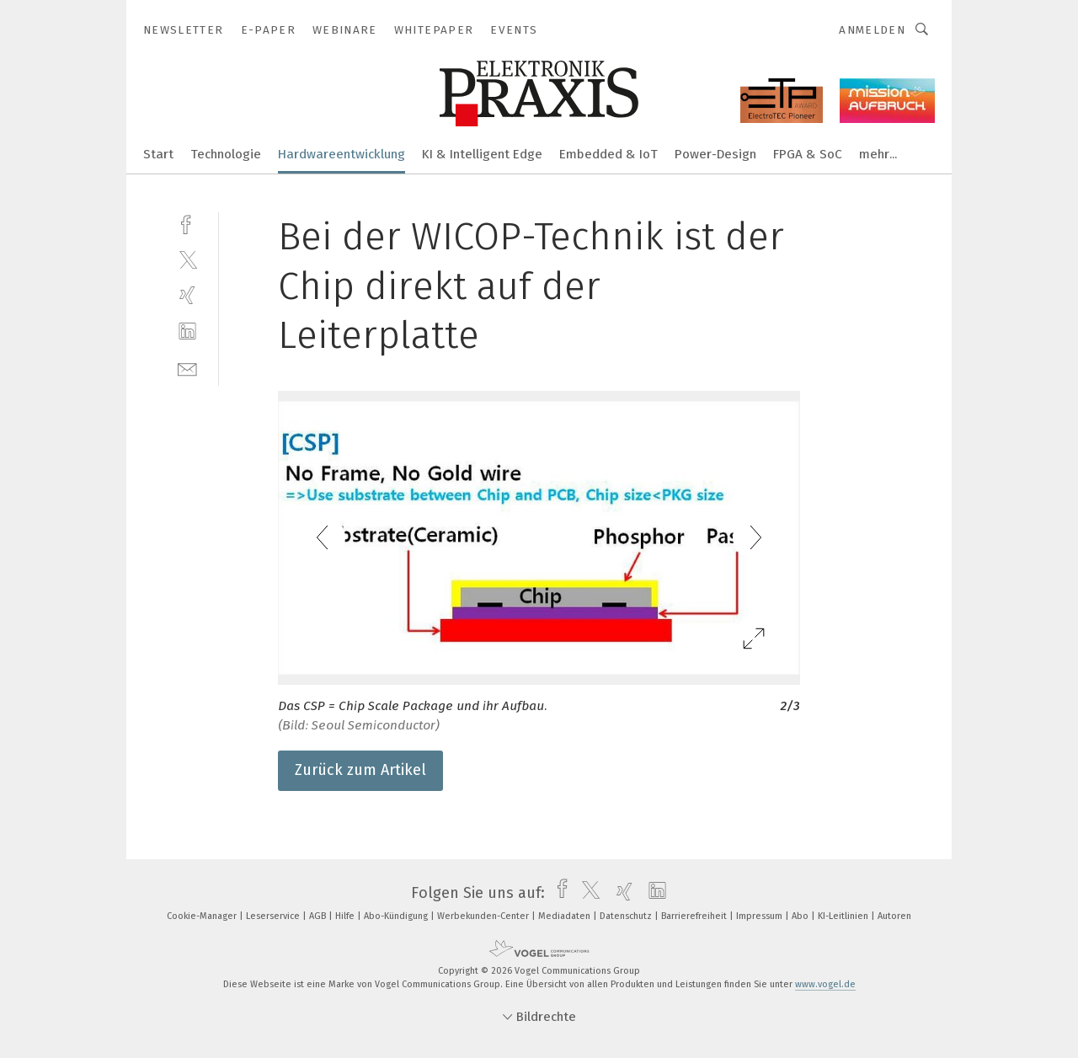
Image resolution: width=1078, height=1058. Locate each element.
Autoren (894, 916)
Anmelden (872, 30)
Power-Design (715, 154)
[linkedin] (187, 331)
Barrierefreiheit (695, 916)
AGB (318, 916)
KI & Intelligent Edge (482, 154)
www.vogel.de (825, 984)
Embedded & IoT (608, 154)
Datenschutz (627, 916)
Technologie (225, 154)
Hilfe (346, 916)
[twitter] (187, 259)
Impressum (760, 916)
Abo (801, 916)
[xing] (187, 295)
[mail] (187, 367)
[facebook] (187, 222)
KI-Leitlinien (844, 916)
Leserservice (274, 916)
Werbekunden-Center (484, 916)
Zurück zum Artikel (360, 770)
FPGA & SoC (807, 154)
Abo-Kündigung (397, 916)
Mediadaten (565, 916)
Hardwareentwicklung (341, 154)
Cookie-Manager (203, 916)
